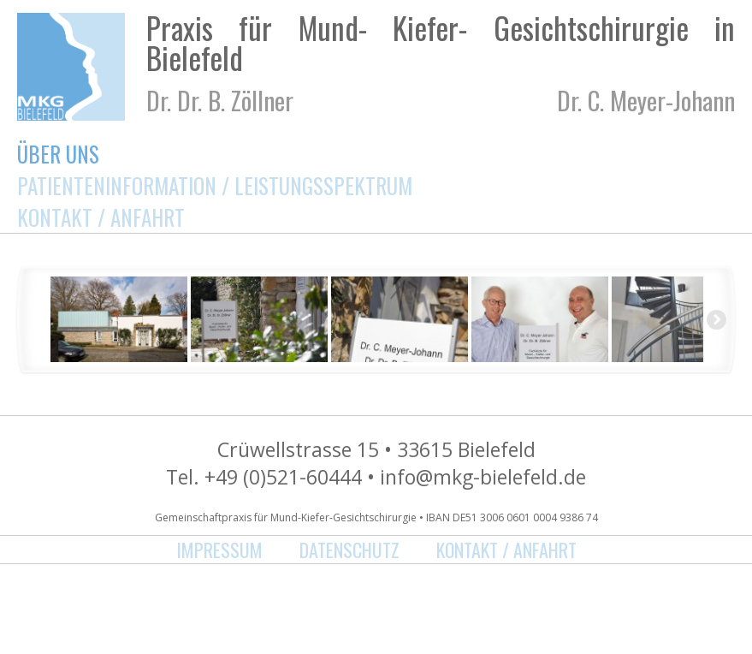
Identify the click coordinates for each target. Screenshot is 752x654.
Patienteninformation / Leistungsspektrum (214, 185)
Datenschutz (349, 549)
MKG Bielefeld (71, 67)
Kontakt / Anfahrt (101, 217)
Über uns (58, 153)
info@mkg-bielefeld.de (483, 476)
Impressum (219, 549)
